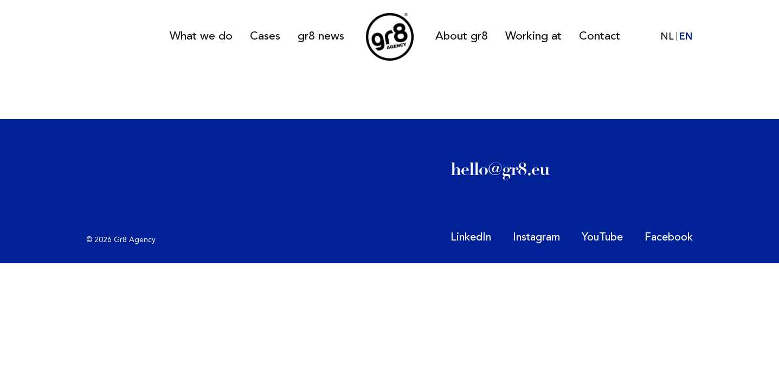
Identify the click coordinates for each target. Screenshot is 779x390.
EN (686, 37)
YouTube (602, 237)
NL (667, 37)
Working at (533, 36)
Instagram (536, 237)
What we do (201, 36)
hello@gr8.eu (500, 169)
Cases (265, 36)
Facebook (669, 237)
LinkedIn (470, 237)
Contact (599, 36)
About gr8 (461, 36)
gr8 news (321, 36)
